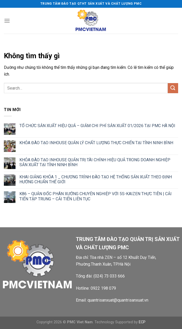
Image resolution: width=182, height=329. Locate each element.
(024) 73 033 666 (109, 276)
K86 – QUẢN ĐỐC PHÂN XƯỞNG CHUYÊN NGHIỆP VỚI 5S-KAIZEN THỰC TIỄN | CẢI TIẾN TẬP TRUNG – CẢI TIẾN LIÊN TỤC (95, 196)
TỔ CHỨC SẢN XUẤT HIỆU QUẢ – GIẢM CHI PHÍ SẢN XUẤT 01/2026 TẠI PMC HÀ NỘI (97, 125)
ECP (142, 322)
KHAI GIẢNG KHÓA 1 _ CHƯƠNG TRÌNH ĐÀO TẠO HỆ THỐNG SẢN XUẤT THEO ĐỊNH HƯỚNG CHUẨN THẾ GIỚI (95, 179)
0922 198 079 (103, 288)
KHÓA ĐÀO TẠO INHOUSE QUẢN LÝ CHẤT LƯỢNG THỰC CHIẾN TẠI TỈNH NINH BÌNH (96, 142)
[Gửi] (173, 88)
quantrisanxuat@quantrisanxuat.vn (118, 300)
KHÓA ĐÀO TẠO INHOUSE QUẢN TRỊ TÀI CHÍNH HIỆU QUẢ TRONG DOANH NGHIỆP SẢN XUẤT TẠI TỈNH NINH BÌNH (94, 162)
